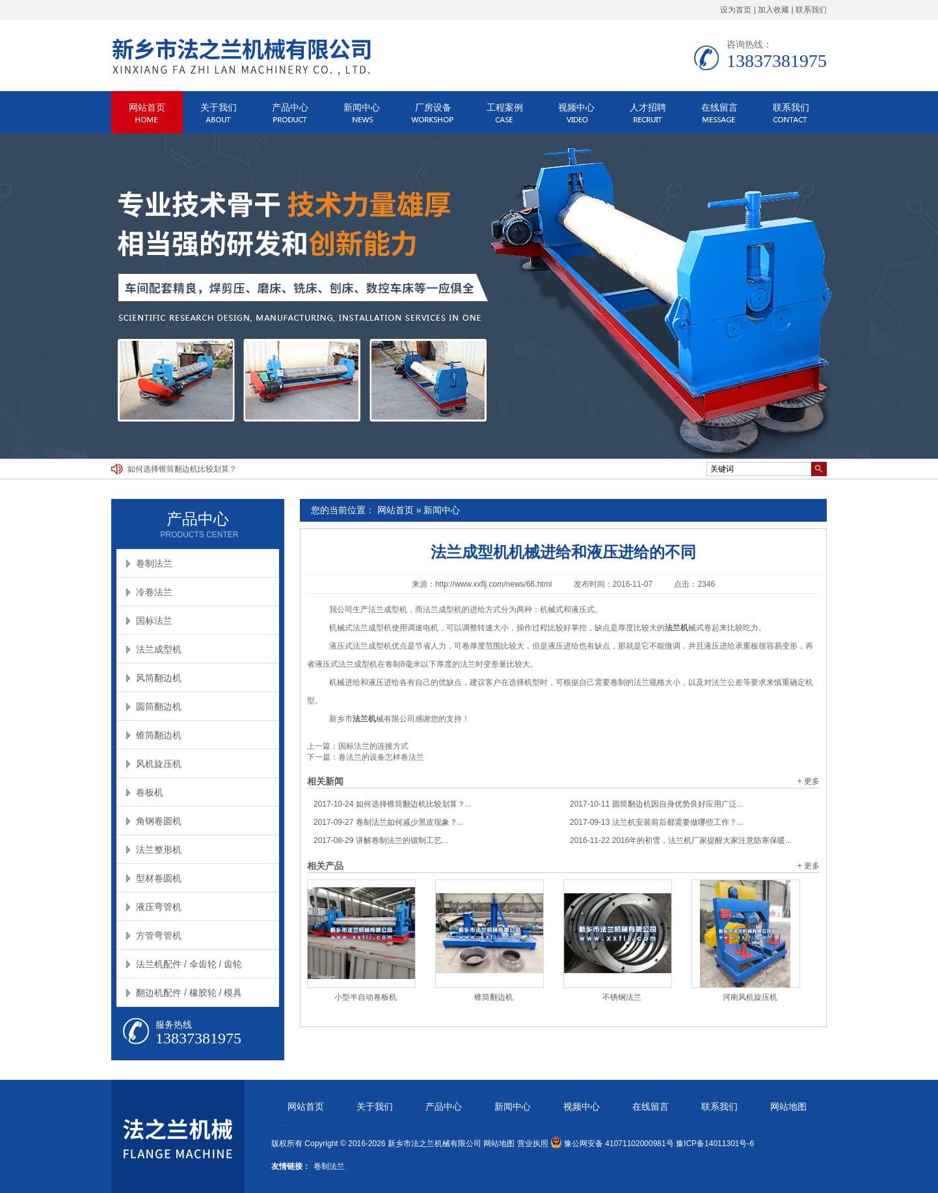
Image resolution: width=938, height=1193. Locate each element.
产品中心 (290, 107)
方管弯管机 (158, 935)
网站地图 (788, 1107)
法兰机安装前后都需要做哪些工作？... (657, 822)
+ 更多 (808, 781)
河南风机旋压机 (750, 997)
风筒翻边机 (158, 678)
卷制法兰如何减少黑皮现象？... (389, 822)
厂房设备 (433, 107)
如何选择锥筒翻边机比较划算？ (182, 469)
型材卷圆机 (158, 878)
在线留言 (719, 107)
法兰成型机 (158, 649)
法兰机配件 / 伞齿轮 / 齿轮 (189, 964)
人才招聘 (648, 107)
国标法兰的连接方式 (373, 746)
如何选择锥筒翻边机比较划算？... (393, 804)
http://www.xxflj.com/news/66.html (493, 584)
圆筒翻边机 (158, 706)
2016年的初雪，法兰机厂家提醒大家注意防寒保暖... (681, 840)
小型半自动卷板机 (365, 997)
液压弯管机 (158, 907)
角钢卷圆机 (158, 821)
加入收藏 (773, 9)
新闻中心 (361, 107)
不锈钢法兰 (621, 997)
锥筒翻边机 (493, 997)
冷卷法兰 (154, 592)
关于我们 (218, 107)
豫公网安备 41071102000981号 (612, 1143)
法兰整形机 (158, 849)
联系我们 (811, 9)
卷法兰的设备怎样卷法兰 (381, 757)
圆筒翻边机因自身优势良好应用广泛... (657, 804)
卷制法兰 (154, 563)
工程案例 (505, 107)
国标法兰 (154, 620)
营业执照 (532, 1143)
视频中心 (576, 107)
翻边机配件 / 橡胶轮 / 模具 (189, 992)
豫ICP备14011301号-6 (715, 1143)
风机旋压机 (158, 763)
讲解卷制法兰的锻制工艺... (381, 840)
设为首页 (735, 9)
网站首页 (147, 107)
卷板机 (149, 792)
